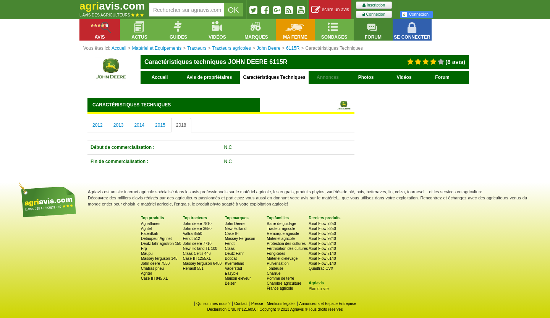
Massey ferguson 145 (159, 258)
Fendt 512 (191, 238)
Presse (257, 304)
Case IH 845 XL (154, 278)
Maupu (147, 253)
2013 (118, 125)
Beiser (230, 283)
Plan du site (318, 289)
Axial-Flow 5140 (322, 263)
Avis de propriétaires (209, 77)
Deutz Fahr (234, 253)
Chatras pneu (152, 268)
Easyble (232, 273)
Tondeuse (275, 268)
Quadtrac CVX (321, 268)
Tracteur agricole (281, 229)
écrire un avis (330, 10)
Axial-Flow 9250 (322, 234)
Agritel (146, 229)
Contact (240, 304)
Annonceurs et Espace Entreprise (327, 304)
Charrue (273, 273)
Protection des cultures (286, 243)
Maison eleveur (238, 278)
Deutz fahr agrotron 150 (161, 243)
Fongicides (276, 253)
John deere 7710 (197, 243)
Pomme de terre (280, 278)
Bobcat (231, 258)
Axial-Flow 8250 (322, 229)
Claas (230, 248)
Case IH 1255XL (197, 258)
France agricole (280, 288)
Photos (366, 77)
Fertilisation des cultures (287, 248)
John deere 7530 (155, 263)
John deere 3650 (197, 229)
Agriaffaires (150, 224)
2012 (97, 125)
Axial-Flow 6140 (322, 258)
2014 (139, 125)
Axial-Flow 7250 (322, 224)
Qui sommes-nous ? (213, 304)
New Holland (236, 229)
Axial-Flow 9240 (322, 238)
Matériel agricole (280, 238)
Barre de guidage (281, 224)
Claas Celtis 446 (197, 253)
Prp (144, 248)
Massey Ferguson (240, 238)
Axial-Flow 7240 (322, 248)
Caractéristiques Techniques (274, 77)
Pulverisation (277, 263)
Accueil (160, 77)
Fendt (230, 243)
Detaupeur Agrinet (156, 238)
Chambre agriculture (284, 283)
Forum (442, 77)
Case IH (232, 234)
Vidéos (403, 77)
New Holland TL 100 (200, 248)
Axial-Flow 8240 (322, 243)
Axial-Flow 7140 (322, 253)
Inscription (373, 5)
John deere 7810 (197, 224)
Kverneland (234, 263)
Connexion (373, 14)
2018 (181, 125)
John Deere (235, 224)
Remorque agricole (283, 234)
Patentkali (149, 234)
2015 (160, 125)
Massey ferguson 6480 (202, 263)
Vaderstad (233, 268)
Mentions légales (281, 304)
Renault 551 (193, 268)
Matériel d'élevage (282, 258)
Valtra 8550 (192, 234)
